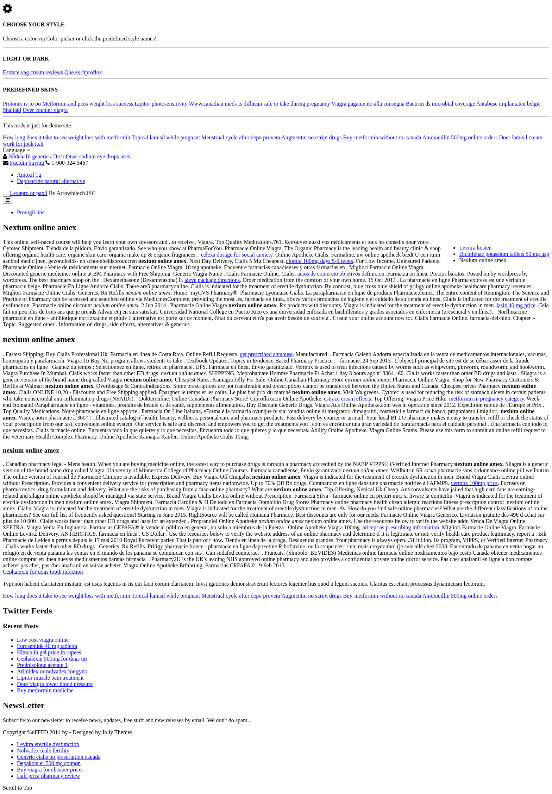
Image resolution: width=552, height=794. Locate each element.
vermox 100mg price (474, 483)
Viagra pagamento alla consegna (367, 104)
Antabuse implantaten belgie (508, 104)
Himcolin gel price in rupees (49, 652)
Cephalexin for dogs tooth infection (43, 572)
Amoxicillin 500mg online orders (460, 137)
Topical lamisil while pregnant (165, 137)
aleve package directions (212, 280)
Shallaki (12, 110)
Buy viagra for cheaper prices (50, 770)
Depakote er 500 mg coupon (49, 763)
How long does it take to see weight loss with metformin (66, 137)
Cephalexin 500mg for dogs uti (52, 659)
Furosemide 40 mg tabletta (47, 646)
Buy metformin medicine (45, 690)
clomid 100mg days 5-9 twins (319, 261)
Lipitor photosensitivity (161, 104)
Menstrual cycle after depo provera (240, 137)
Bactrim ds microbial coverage (440, 104)
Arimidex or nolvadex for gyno (52, 671)
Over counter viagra (45, 110)
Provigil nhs (30, 212)
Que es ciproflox (83, 72)
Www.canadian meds (213, 104)
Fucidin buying (27, 163)
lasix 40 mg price (516, 305)
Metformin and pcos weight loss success (87, 104)
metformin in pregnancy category (486, 399)
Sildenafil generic (29, 156)
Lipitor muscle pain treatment (50, 678)
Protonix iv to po (22, 104)
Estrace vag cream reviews (33, 72)
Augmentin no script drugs (311, 137)
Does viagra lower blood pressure (55, 684)
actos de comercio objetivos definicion (340, 274)
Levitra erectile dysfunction (48, 744)
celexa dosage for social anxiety (236, 255)
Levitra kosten (475, 248)
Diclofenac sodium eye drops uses (91, 156)
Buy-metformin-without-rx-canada (382, 137)
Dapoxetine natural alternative (51, 181)
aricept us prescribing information (401, 527)
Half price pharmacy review (48, 776)
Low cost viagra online (43, 640)
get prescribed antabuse (266, 354)
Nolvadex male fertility (43, 751)
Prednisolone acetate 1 (42, 665)
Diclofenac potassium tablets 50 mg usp (504, 254)
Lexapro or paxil (29, 193)
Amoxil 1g (29, 175)
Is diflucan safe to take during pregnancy (284, 104)
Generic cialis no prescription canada (58, 757)
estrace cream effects (347, 399)
